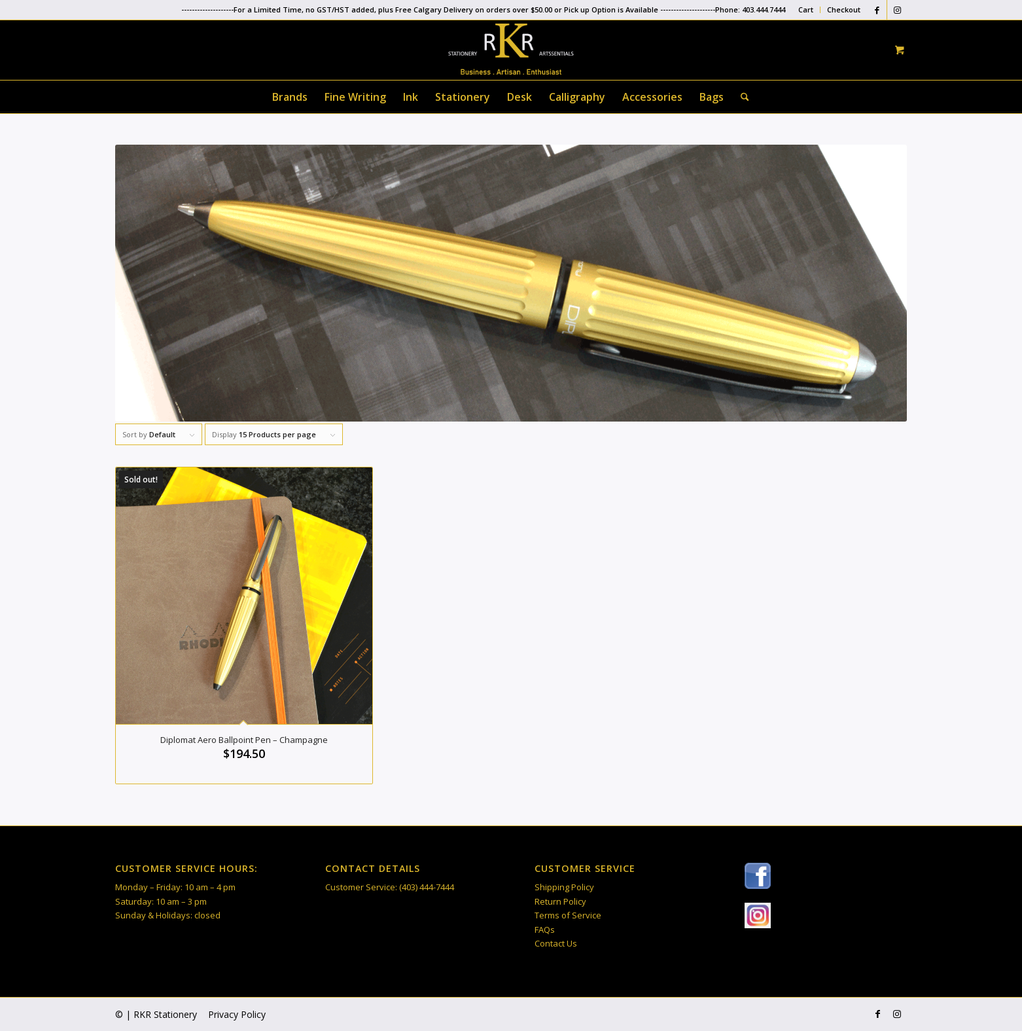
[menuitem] (806, 10)
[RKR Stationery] (511, 49)
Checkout (843, 9)
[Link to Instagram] (897, 10)
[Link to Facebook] (877, 10)
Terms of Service (568, 915)
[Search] (740, 97)
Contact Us (556, 943)
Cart (805, 9)
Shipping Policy (564, 887)
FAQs (545, 929)
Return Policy (560, 901)
